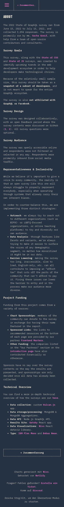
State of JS (16, 61)
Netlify (40, 475)
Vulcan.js (49, 404)
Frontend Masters (32, 340)
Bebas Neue (50, 433)
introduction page (21, 351)
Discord (37, 490)
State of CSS (50, 57)
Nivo (41, 426)
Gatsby (33, 422)
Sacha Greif (39, 35)
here (55, 397)
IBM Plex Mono (27, 433)
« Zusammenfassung (32, 452)
